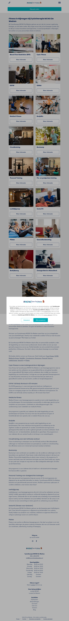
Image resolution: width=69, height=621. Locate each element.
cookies (12, 309)
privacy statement (48, 315)
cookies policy (47, 311)
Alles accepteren (41, 320)
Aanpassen (26, 320)
